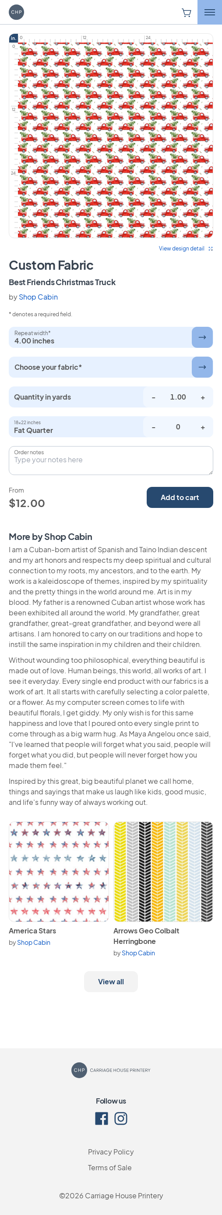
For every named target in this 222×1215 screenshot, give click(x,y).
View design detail (186, 248)
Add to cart (180, 497)
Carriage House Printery (124, 1195)
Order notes (29, 452)
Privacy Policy (111, 1151)
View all (111, 981)
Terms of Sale (110, 1167)
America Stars (32, 930)
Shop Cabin (38, 296)
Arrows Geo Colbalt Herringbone (146, 936)
